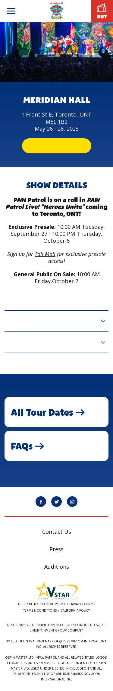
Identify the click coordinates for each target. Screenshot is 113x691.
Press (56, 549)
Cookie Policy (53, 604)
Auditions (56, 566)
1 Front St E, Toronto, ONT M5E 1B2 (56, 118)
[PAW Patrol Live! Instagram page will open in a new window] (72, 501)
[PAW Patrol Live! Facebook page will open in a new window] (41, 501)
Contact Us (56, 531)
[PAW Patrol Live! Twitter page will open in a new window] (56, 501)
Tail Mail (45, 254)
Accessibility (27, 604)
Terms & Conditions (40, 610)
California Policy (75, 610)
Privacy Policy (81, 604)
